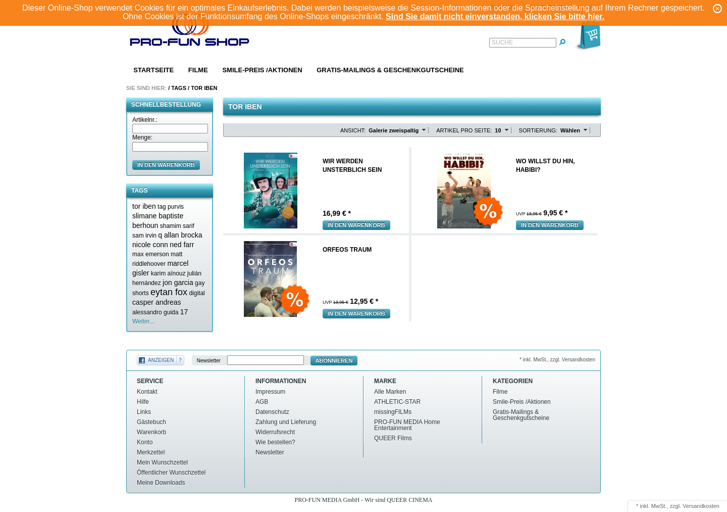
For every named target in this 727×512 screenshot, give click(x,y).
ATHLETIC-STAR (397, 401)
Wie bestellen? (275, 442)
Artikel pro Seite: (464, 130)
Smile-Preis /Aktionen (262, 70)
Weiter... (143, 321)
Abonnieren (334, 360)
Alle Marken (390, 391)
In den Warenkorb (356, 225)
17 (184, 312)
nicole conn (150, 245)
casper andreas (156, 302)
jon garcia (178, 282)
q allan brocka (180, 235)
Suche (502, 42)
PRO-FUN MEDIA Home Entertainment (407, 425)
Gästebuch (151, 422)
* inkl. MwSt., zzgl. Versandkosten (557, 359)
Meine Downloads (161, 482)
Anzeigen (161, 360)
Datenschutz (272, 411)
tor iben (144, 206)
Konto (144, 442)
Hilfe (143, 401)
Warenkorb (151, 432)
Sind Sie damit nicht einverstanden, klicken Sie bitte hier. (495, 16)
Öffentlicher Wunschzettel (171, 472)
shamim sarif (177, 225)
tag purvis (171, 206)
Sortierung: (538, 130)
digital (196, 293)
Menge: (142, 137)
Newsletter (209, 360)
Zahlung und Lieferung (285, 422)
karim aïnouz (168, 273)
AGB (261, 401)
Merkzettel (151, 452)
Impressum (270, 391)
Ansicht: (353, 130)
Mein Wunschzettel (162, 462)
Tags (178, 88)
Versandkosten (701, 506)
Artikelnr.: (145, 119)
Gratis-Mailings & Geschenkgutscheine (390, 70)
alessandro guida (155, 312)
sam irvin (144, 235)
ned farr (182, 245)
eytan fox (168, 292)
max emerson (150, 254)
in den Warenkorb (166, 165)
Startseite (153, 70)
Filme (198, 70)
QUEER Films (393, 438)
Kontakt (147, 391)
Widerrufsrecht (275, 432)
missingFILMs (392, 411)
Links (144, 411)
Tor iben (204, 88)
